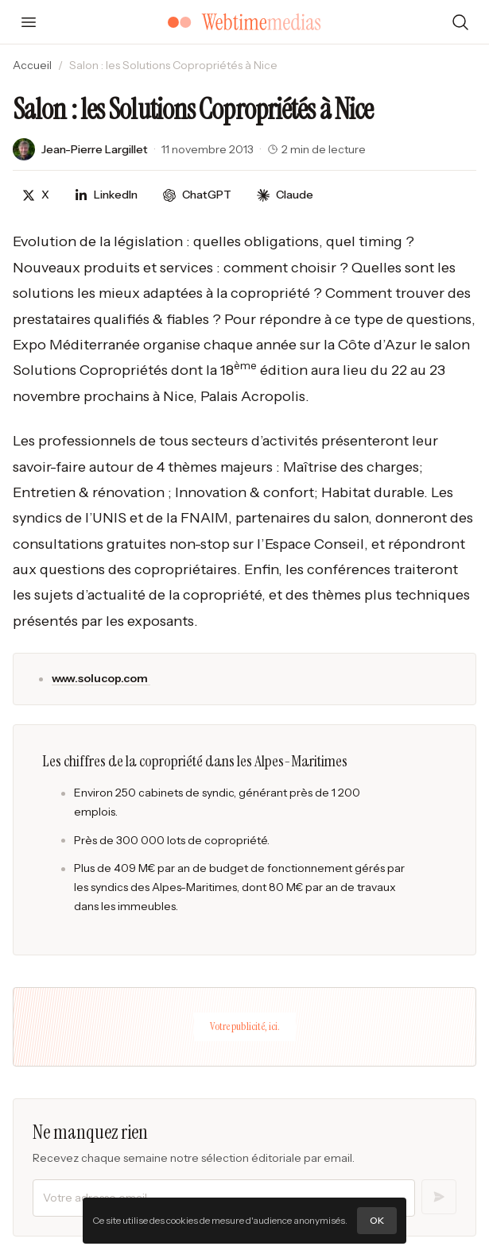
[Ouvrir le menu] (29, 22)
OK (377, 1220)
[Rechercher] (460, 22)
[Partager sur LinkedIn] (106, 195)
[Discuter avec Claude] (285, 195)
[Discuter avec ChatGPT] (197, 195)
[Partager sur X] (36, 195)
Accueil (32, 65)
